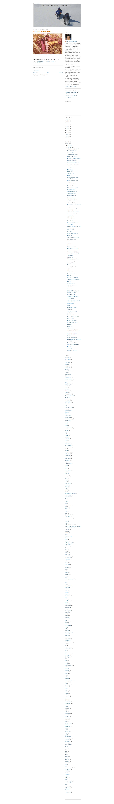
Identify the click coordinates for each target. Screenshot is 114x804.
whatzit (66, 501)
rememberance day (68, 723)
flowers (66, 637)
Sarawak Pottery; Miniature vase (73, 273)
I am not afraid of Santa (71, 320)
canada (66, 450)
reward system (67, 726)
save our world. (68, 736)
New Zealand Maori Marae (72, 277)
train (66, 764)
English (66, 523)
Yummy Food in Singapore (72, 187)
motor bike (67, 690)
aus (65, 580)
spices (66, 757)
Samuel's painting (70, 298)
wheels (66, 392)
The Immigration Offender (72, 154)
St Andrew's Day (70, 173)
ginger (66, 651)
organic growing (68, 703)
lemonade (67, 678)
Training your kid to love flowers (73, 279)
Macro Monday (68, 402)
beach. (66, 582)
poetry (66, 408)
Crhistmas (67, 521)
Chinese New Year (68, 514)
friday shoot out (68, 374)
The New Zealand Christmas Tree (73, 330)
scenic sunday (67, 458)
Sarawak (66, 372)
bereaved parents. (68, 585)
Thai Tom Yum (68, 557)
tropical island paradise (69, 767)
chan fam (66, 412)
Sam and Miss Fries (71, 189)
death (66, 481)
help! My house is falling (72, 311)
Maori (66, 468)
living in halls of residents (70, 680)
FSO (66, 387)
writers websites (68, 792)
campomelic (67, 604)
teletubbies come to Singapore (73, 208)
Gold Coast (67, 529)
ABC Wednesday (68, 504)
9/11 (66, 503)
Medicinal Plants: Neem (71, 195)
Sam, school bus (70, 220)
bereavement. (67, 587)
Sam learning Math (71, 294)
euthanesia (67, 633)
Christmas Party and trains (72, 165)
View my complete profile (71, 86)
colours (66, 613)
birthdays (66, 592)
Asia (66, 506)
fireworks (67, 635)
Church (66, 519)
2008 (67, 143)
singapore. (67, 749)
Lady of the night (70, 185)
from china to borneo (69, 642)
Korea (66, 539)
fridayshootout (68, 640)
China (66, 513)
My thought (67, 390)
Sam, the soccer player (71, 239)
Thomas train (67, 559)
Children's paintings (71, 229)
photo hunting (67, 455)
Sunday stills (67, 365)
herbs (66, 661)
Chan (66, 511)
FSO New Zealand (68, 447)
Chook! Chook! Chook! (71, 292)
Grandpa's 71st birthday (71, 200)
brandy (66, 602)
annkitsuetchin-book (69, 93)
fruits (66, 643)
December (70, 145)
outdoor (66, 490)
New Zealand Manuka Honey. (73, 344)
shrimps (66, 747)
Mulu (66, 471)
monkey (66, 688)
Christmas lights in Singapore (73, 290)
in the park (67, 671)
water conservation (68, 781)
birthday (66, 590)
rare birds (67, 714)
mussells (66, 693)
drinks (66, 623)
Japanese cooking (68, 536)
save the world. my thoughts (70, 493)
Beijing (66, 509)
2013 (67, 134)
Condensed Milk (70, 303)
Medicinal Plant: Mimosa (72, 156)
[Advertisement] (44, 88)
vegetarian (67, 771)
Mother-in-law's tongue (71, 183)
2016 (67, 128)
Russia (66, 549)
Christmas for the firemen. (72, 350)
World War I (67, 564)
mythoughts (67, 695)
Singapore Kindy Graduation (72, 222)
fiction (66, 382)
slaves (66, 752)
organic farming (68, 701)
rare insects (67, 716)
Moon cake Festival (71, 283)
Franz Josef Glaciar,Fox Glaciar (73, 316)
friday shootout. (68, 452)
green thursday (68, 442)
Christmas (67, 437)
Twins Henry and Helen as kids (73, 148)
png (65, 491)
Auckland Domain (68, 445)
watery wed (67, 786)
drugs (66, 627)
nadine (66, 405)
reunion (66, 724)
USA (66, 560)
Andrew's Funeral (70, 167)
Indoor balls (69, 324)
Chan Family (67, 362)
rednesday (67, 719)
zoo (65, 461)
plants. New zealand (69, 407)
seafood (66, 746)
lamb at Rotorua (70, 314)
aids (66, 569)
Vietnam (66, 562)
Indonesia (67, 532)
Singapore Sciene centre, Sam (73, 237)
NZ (65, 413)
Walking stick (70, 331)
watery (66, 784)
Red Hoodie (69, 281)
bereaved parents (68, 415)
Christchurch (67, 516)
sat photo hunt (67, 456)
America (66, 404)
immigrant (67, 668)
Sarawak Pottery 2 (70, 271)
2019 (67, 122)
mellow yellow (68, 453)
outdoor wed (67, 433)
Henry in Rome (70, 169)
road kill (66, 729)
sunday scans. (67, 496)
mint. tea (66, 686)
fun (65, 645)
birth (66, 589)
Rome (66, 547)
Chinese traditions (68, 463)
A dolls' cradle (70, 224)
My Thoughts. (67, 367)
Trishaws (69, 244)
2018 (67, 124)
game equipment (68, 648)
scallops (66, 743)
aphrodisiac (67, 574)
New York (67, 473)
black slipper (67, 594)
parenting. (67, 706)
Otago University (68, 544)
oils (65, 698)
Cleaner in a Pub (70, 318)
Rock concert (67, 546)
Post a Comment (36, 70)
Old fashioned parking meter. (72, 322)
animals (66, 385)
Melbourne (67, 541)
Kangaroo (69, 275)
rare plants (67, 718)
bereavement (67, 400)
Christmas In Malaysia (71, 261)
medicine (66, 485)
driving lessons (68, 625)
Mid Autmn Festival (69, 542)
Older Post (61, 72)
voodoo (66, 776)
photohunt (67, 435)
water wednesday (68, 782)
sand (66, 734)
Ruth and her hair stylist (71, 160)
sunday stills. (67, 443)
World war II (67, 565)
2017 (67, 126)
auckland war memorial (69, 579)
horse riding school (68, 665)
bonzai (66, 597)
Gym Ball (69, 241)
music (66, 691)
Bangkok (66, 508)
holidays (66, 663)
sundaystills (67, 397)
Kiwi (66, 537)
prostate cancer (68, 713)
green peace (67, 655)
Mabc (66, 466)
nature (66, 488)
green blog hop (68, 483)
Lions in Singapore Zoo (71, 199)
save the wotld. (68, 741)
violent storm (67, 774)
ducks (66, 628)
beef (66, 584)
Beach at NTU (70, 209)
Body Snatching (70, 262)
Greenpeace (67, 531)
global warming (68, 653)
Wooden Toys (69, 309)
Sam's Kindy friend (71, 218)
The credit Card (70, 257)
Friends (66, 465)
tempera (66, 762)
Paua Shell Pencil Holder (72, 285)
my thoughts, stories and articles (57, 5)
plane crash (67, 708)
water (66, 779)
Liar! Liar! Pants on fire (71, 333)
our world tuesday (68, 427)
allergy (66, 570)
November (70, 147)
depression (67, 618)
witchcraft (67, 789)
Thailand (66, 475)
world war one (67, 790)
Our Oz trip (69, 231)
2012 (67, 136)
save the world (68, 377)
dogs (66, 620)
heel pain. (69, 335)
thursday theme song (69, 418)
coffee (66, 478)
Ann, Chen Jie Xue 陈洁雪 (72, 41)
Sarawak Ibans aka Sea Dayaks (73, 211)
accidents (66, 430)
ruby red (66, 733)
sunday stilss (67, 460)
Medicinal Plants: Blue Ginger (73, 162)
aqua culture (67, 476)
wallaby (66, 777)
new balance (67, 696)
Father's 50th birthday (71, 202)
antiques (66, 572)
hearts (66, 660)
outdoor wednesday (68, 379)
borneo (66, 425)
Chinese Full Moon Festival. (72, 233)
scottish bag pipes (68, 495)
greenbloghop (67, 657)
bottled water (67, 600)
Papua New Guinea (68, 428)
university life (67, 769)
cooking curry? (70, 197)
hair (65, 658)
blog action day (68, 595)
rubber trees (67, 731)
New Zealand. (67, 399)
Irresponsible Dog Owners (72, 307)
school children (68, 744)
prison (66, 711)
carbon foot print (68, 607)
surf (65, 498)
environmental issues (69, 632)
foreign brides (67, 638)
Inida (66, 534)
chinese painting (68, 610)
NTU (66, 423)
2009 (67, 141)
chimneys (67, 608)
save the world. (68, 420)
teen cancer (67, 761)
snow (66, 754)
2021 (67, 119)
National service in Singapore (73, 251)
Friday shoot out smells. (69, 524)
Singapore (67, 364)
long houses (67, 681)
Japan (66, 448)
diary (66, 432)
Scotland (66, 552)
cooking (66, 480)
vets (66, 772)
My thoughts (67, 359)
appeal (66, 575)
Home (48, 72)
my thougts (67, 486)
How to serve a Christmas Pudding (73, 158)
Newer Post (35, 72)
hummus (66, 666)
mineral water (67, 685)
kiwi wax (66, 676)
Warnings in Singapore (71, 193)
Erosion (68, 269)
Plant (66, 440)
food (66, 375)
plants (66, 361)
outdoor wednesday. (69, 410)
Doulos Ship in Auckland (72, 150)
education (67, 630)
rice (65, 728)
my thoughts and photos (69, 97)
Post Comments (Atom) (42, 75)
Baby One (69, 313)
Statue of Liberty (68, 556)
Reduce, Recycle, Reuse (71, 342)
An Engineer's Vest (71, 328)
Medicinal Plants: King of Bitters (73, 164)
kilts (66, 675)
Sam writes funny (70, 216)
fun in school (67, 647)
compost (66, 615)
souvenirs (67, 756)
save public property (69, 738)
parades (66, 704)
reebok (66, 721)
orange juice (67, 699)
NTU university (68, 380)
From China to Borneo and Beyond (71, 92)
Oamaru (68, 305)
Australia (66, 369)
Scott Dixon (67, 554)
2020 (67, 121)
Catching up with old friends (72, 259)
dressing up (67, 622)
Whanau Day (69, 171)
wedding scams (68, 787)
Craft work (69, 288)
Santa (66, 551)
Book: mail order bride (69, 395)
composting (67, 617)
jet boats (66, 673)
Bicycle (68, 264)
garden (66, 650)
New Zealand (40, 62)
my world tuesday (68, 370)
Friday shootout (68, 394)
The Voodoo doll (70, 152)
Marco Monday (68, 470)
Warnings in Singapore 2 (72, 191)
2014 (67, 132)
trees (66, 766)
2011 (67, 138)
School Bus (69, 348)
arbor (66, 577)
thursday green (68, 417)
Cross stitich (69, 286)
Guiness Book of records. (72, 337)
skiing (66, 751)
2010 (67, 139)
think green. (67, 422)
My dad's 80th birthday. (71, 246)
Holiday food (69, 326)
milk (66, 683)
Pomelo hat (69, 235)
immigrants (67, 670)
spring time (67, 759)
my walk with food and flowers (71, 95)
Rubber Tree (69, 175)
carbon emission (68, 605)
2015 (67, 130)
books (66, 599)
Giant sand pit (70, 243)
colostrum (67, 612)
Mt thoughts (67, 438)
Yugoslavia (67, 567)
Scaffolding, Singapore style (72, 296)
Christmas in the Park (69, 518)
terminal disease (68, 500)
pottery (66, 709)
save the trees (67, 739)
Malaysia (66, 389)
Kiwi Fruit (69, 346)
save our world (68, 384)
